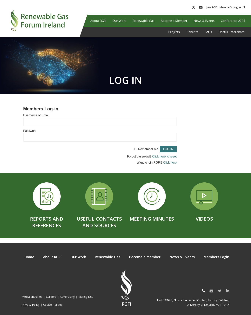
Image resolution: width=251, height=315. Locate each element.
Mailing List (85, 296)
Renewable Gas (107, 257)
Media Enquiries (32, 296)
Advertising (67, 296)
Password (30, 130)
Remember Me (148, 149)
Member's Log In (230, 7)
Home (29, 257)
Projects (174, 32)
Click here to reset (164, 156)
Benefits (192, 32)
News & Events (182, 257)
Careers (51, 296)
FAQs (208, 32)
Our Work (78, 257)
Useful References (232, 32)
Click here (170, 162)
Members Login (216, 257)
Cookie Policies (53, 304)
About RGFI (52, 257)
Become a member (144, 257)
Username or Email (36, 115)
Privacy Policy (31, 304)
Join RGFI (211, 7)
